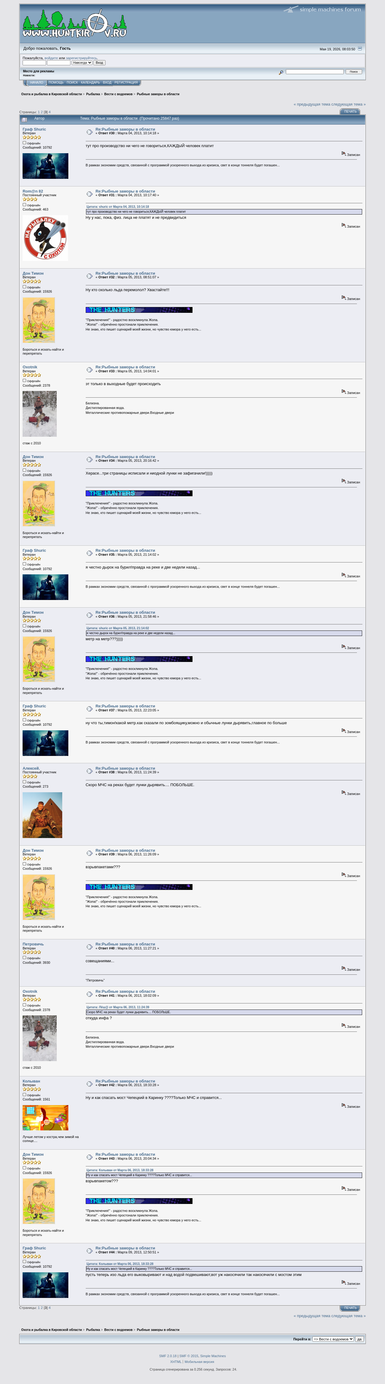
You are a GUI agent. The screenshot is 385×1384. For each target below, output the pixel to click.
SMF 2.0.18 (168, 1356)
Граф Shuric (34, 129)
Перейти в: (302, 1339)
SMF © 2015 (188, 1356)
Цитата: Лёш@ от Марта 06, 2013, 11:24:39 (118, 1007)
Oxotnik (30, 367)
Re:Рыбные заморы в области (125, 129)
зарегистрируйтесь (81, 58)
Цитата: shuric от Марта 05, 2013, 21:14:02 (118, 628)
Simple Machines (213, 1356)
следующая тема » (348, 104)
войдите (51, 58)
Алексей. (31, 768)
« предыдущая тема (312, 104)
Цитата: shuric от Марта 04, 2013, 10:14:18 (118, 206)
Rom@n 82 (33, 191)
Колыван (31, 1081)
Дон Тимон (33, 273)
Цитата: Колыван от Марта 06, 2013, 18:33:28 (120, 1170)
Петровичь (33, 944)
